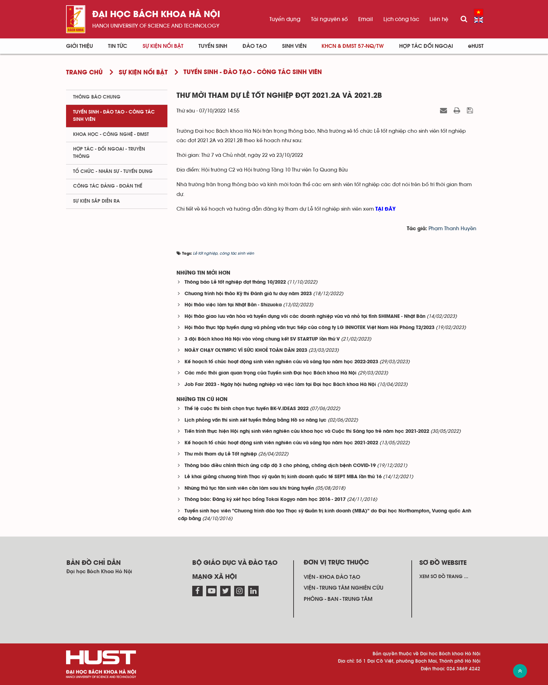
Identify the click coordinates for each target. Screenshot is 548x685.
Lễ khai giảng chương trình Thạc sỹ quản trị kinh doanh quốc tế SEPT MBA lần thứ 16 (283, 477)
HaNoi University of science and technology (155, 26)
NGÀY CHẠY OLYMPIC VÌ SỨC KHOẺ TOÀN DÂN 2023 (246, 350)
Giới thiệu (79, 46)
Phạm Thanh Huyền (452, 228)
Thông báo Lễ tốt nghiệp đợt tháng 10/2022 (235, 282)
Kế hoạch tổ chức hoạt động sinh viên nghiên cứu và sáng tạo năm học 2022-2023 (281, 362)
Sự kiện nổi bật (163, 46)
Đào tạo (255, 46)
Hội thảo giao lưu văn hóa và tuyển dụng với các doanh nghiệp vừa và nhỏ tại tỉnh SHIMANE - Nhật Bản (305, 316)
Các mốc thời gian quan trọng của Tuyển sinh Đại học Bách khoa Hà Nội (270, 373)
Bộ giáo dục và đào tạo (234, 563)
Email (365, 19)
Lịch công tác (401, 19)
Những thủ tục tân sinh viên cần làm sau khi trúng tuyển (249, 488)
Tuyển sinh (213, 46)
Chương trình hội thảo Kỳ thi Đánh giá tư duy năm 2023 (248, 294)
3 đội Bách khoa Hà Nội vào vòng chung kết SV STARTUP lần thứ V (262, 339)
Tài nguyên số (329, 19)
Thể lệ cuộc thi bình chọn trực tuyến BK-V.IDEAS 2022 (247, 409)
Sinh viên (294, 46)
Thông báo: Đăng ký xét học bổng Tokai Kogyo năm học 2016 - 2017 (265, 499)
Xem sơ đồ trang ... (443, 576)
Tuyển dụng (285, 19)
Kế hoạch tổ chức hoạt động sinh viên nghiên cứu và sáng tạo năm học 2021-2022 (281, 443)
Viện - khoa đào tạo (332, 577)
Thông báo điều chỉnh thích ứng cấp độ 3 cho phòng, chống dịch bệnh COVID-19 (280, 466)
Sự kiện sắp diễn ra (96, 201)
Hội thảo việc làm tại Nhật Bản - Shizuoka (233, 305)
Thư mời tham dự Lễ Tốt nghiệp (221, 454)
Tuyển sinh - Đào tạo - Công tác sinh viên (114, 116)
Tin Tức (117, 46)
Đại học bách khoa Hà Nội (156, 15)
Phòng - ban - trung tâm (338, 599)
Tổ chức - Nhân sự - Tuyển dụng (113, 171)
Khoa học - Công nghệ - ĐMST (111, 134)
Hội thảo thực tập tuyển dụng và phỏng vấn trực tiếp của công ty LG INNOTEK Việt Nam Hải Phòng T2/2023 (309, 328)
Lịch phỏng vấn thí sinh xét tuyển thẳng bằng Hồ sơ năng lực (255, 420)
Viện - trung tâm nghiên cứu (343, 588)
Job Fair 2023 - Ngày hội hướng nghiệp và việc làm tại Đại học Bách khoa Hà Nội (280, 384)
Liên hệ (439, 19)
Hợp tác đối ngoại (426, 46)
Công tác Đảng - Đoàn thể (107, 186)
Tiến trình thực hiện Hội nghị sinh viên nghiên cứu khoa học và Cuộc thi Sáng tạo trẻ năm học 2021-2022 (307, 431)
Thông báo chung (97, 97)
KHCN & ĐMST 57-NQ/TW (353, 46)
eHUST (476, 46)
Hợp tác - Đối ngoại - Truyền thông (109, 153)
